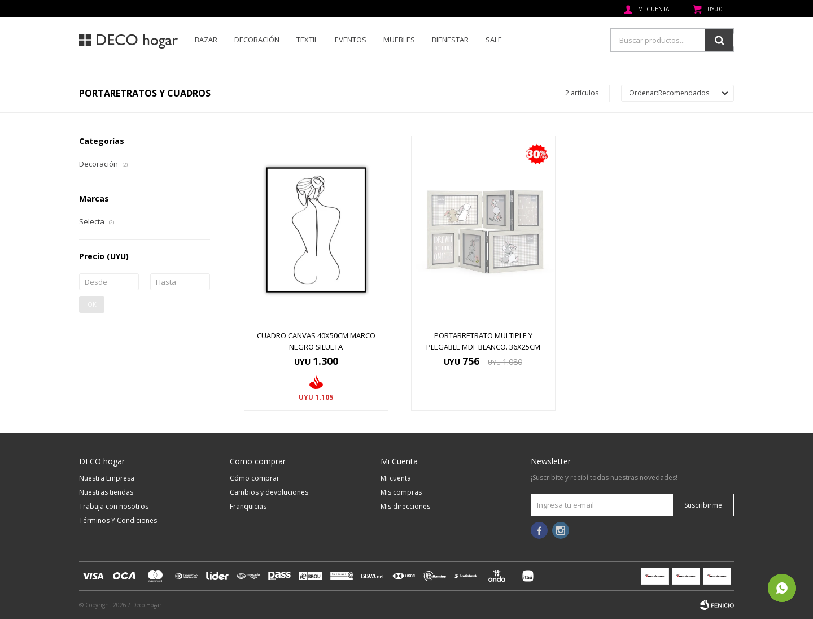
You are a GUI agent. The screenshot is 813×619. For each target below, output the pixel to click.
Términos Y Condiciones (118, 520)
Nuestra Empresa (106, 478)
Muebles (399, 39)
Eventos (350, 39)
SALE (494, 39)
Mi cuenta (396, 478)
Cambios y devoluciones (269, 492)
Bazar (206, 39)
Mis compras (401, 492)
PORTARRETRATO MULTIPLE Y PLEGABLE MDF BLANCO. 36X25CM (483, 341)
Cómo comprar (254, 478)
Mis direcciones (405, 506)
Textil (307, 39)
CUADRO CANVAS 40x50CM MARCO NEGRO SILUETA (316, 341)
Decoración (256, 39)
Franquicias (248, 506)
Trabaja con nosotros (113, 506)
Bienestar (450, 39)
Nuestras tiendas (106, 492)
